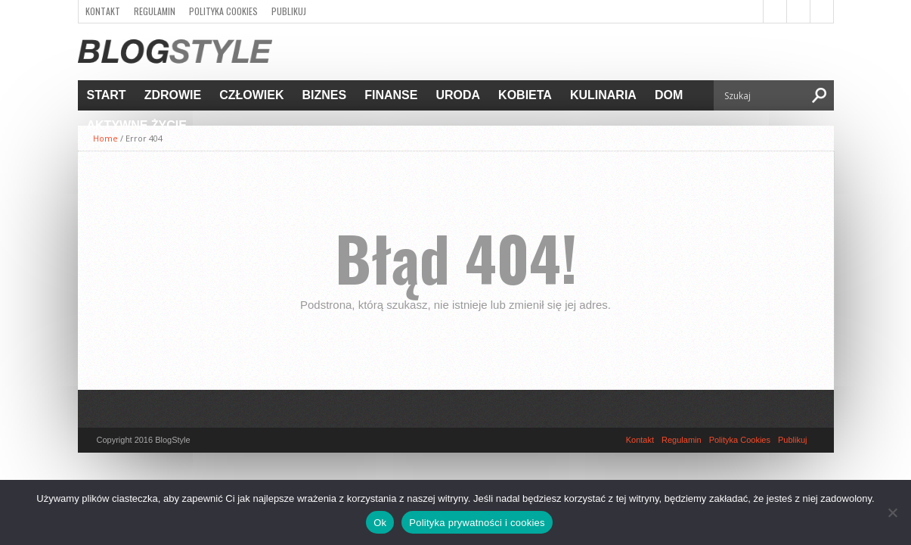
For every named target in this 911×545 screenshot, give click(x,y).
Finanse (390, 95)
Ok (379, 522)
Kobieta (525, 95)
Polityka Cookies (223, 11)
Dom (669, 95)
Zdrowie (173, 95)
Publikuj (288, 11)
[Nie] (892, 512)
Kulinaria (603, 95)
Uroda (457, 95)
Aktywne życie (137, 125)
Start (106, 95)
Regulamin (154, 11)
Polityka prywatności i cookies (476, 522)
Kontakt (102, 11)
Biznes (324, 95)
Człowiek (251, 95)
